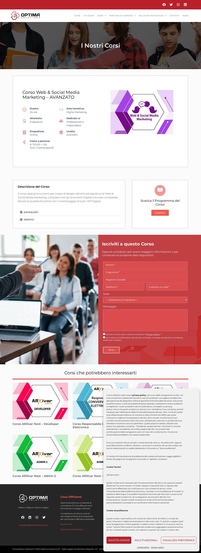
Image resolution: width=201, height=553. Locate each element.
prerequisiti (31, 212)
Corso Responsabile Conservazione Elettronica (98, 425)
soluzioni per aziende (152, 16)
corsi (101, 16)
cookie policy (143, 547)
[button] (69, 212)
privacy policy (157, 547)
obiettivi (29, 219)
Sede (106, 293)
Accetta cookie (119, 540)
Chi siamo (89, 15)
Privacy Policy (153, 334)
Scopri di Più (66, 524)
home (77, 15)
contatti (174, 15)
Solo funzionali (146, 540)
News (185, 15)
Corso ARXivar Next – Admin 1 (94, 476)
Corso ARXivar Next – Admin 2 (34, 476)
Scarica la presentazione (71, 529)
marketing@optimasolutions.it (33, 525)
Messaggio (110, 306)
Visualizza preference (179, 540)
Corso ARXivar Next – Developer (36, 424)
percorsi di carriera (122, 16)
